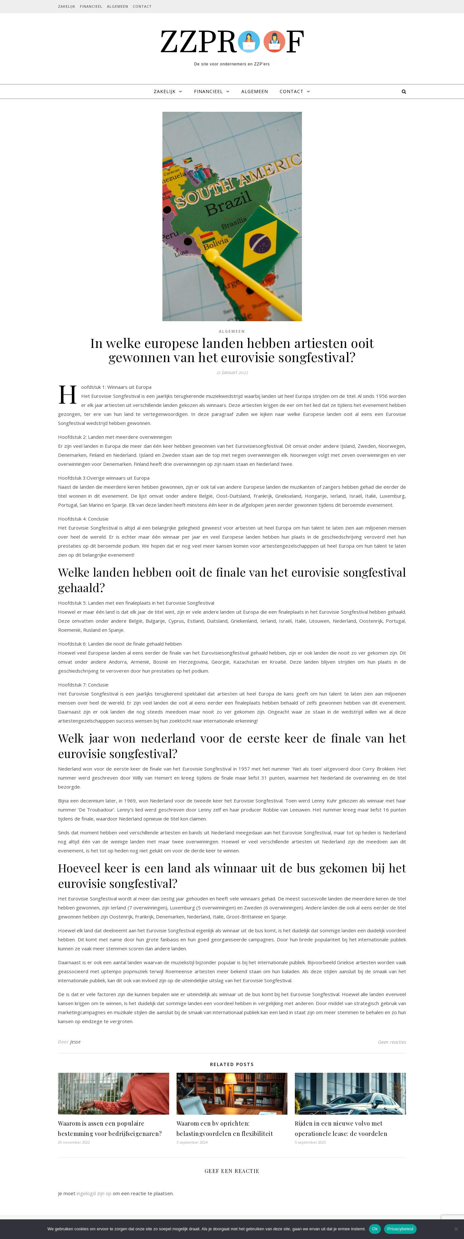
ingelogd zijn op (94, 1193)
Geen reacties (392, 1042)
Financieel (91, 6)
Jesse (75, 1042)
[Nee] (456, 1229)
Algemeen (117, 6)
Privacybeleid (400, 1228)
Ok (375, 1228)
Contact (142, 6)
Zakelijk (66, 6)
